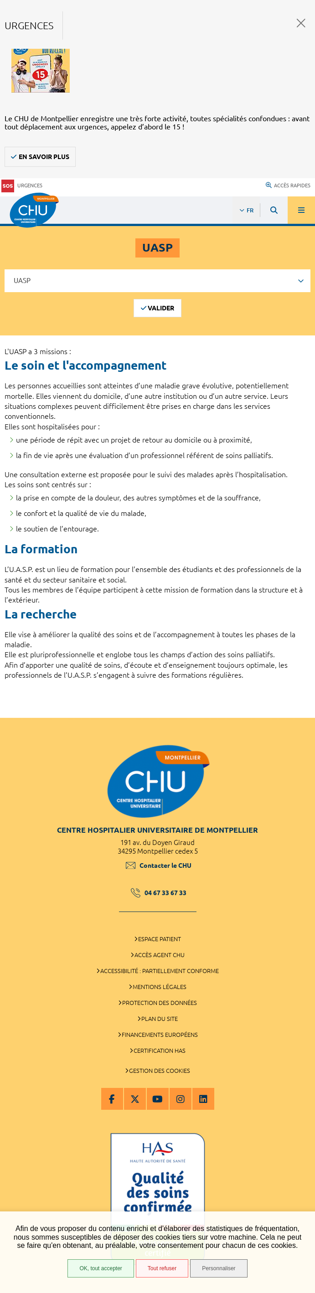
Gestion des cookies (159, 1070)
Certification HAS (160, 1050)
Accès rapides (288, 185)
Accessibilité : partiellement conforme (159, 971)
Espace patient (159, 939)
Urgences (21, 186)
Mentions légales (159, 987)
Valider (161, 308)
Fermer (301, 23)
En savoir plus (44, 156)
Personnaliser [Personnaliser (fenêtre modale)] (218, 1268)
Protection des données (159, 1002)
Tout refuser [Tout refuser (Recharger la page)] (162, 1268)
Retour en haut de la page (301, 713)
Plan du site (159, 1018)
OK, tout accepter (100, 1268)
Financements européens (160, 1034)
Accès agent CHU (159, 955)
